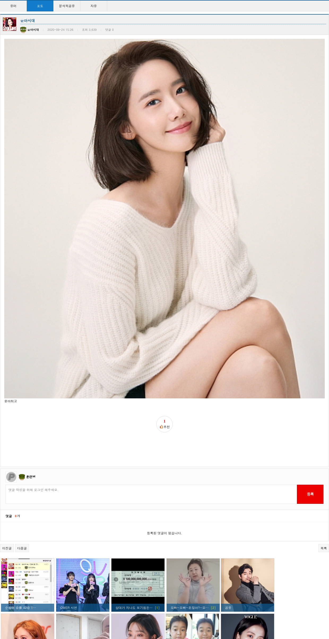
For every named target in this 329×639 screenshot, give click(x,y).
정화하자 (231, 491)
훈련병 (31, 249)
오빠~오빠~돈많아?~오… (190, 380)
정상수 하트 (68, 436)
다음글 (22, 321)
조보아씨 (121, 436)
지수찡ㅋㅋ (123, 546)
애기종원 (176, 436)
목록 (324, 321)
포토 (40, 5)
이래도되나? (234, 546)
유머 (13, 5)
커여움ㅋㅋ (67, 546)
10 (194, 618)
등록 (310, 267)
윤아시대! (121, 491)
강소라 (10, 491)
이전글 (7, 321)
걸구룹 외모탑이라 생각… (188, 546)
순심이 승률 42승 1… (20, 380)
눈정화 (230, 436)
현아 (8, 436)
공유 (228, 380)
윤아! (173, 491)
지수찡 (10, 546)
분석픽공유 (67, 5)
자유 (93, 5)
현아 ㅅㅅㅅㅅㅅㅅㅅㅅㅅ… (135, 601)
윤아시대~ (178, 601)
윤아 (63, 601)
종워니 (65, 491)
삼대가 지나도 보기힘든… (134, 380)
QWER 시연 (68, 380)
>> (211, 618)
